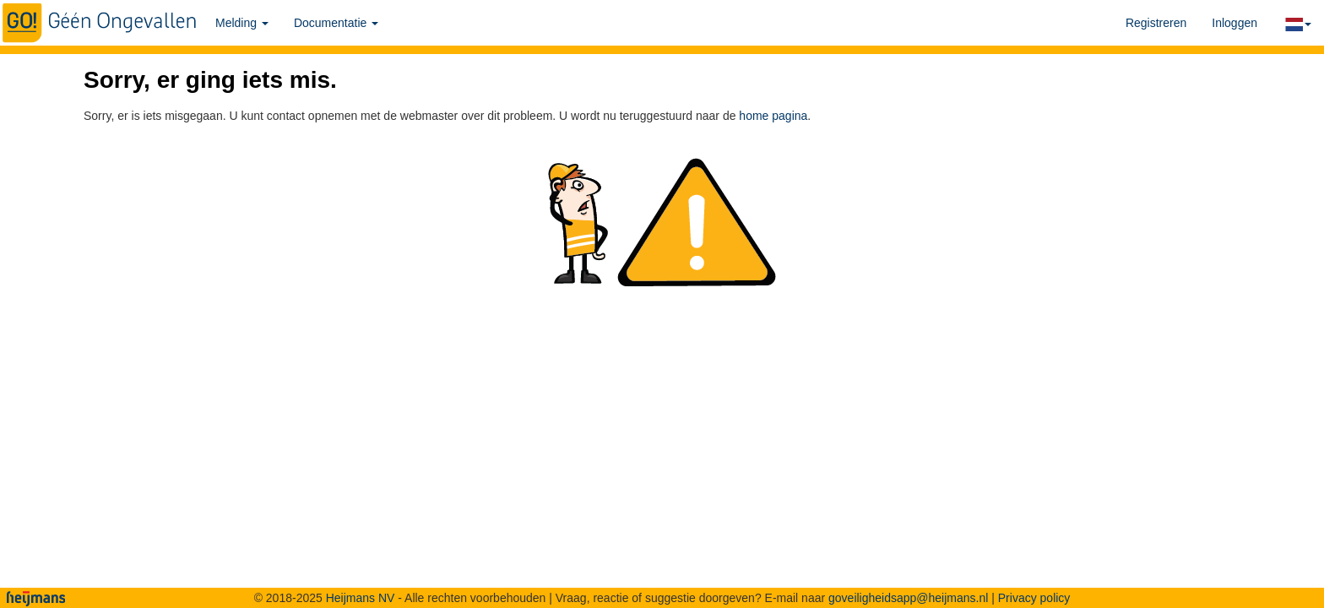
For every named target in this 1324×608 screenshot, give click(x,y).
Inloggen (1234, 23)
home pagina (773, 115)
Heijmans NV (360, 598)
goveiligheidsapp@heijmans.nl (908, 598)
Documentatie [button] (336, 23)
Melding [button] (242, 23)
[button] (1297, 23)
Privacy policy (1034, 598)
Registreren (1156, 23)
